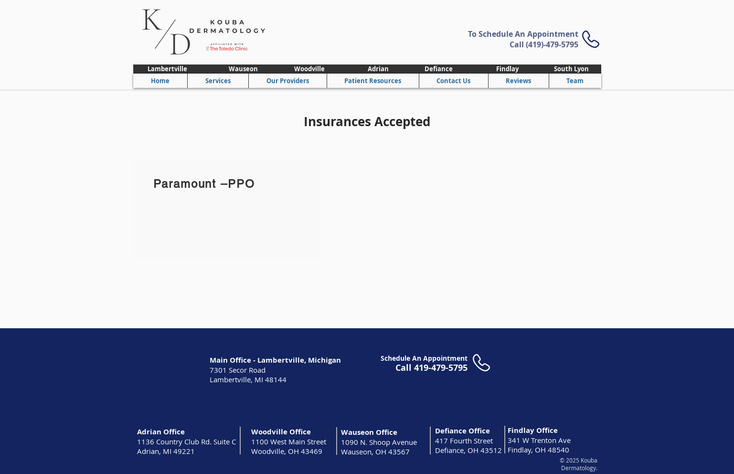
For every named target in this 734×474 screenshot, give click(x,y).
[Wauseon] (243, 69)
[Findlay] (507, 69)
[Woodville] (310, 69)
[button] (287, 81)
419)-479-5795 (553, 44)
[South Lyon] (571, 69)
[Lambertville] (167, 69)
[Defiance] (438, 69)
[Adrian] (378, 69)
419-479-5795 (441, 368)
